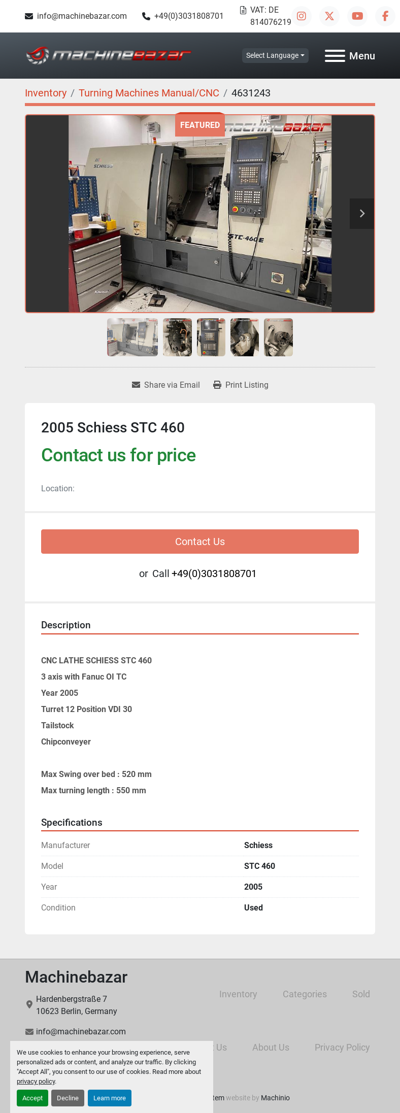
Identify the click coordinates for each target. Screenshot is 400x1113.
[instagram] (301, 16)
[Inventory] (45, 93)
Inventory (238, 994)
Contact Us (200, 541)
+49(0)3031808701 (189, 16)
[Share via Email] (166, 385)
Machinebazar (76, 977)
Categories (305, 994)
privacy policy (36, 1081)
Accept (32, 1098)
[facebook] (385, 16)
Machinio (275, 1098)
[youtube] (357, 16)
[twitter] (329, 16)
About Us (270, 1047)
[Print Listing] (241, 385)
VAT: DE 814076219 (270, 16)
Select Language (272, 55)
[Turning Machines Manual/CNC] (149, 93)
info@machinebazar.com (82, 16)
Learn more (109, 1098)
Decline (68, 1098)
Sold (361, 994)
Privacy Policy (342, 1047)
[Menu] (335, 56)
